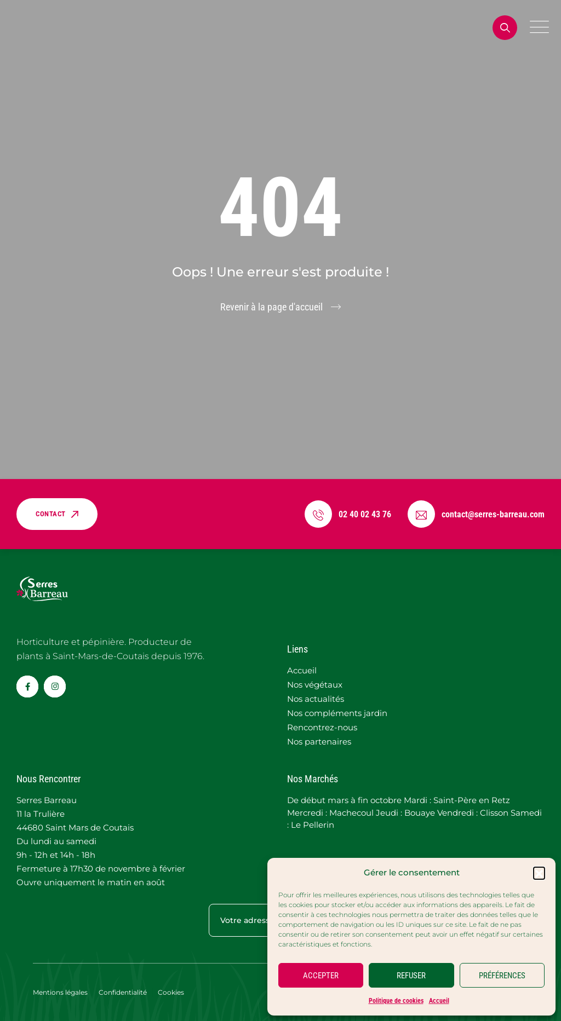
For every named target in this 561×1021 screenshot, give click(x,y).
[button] (539, 872)
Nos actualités (315, 699)
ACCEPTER (321, 975)
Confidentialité (123, 992)
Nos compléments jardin (337, 713)
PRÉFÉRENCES (502, 975)
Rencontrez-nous (322, 727)
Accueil (439, 1001)
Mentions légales (60, 992)
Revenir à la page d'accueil (271, 307)
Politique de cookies (396, 1001)
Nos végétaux (314, 684)
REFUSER (411, 975)
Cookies (171, 992)
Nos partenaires (319, 741)
